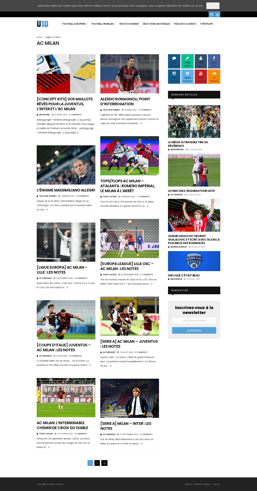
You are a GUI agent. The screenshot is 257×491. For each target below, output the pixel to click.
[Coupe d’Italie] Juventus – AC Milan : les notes (64, 347)
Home (39, 37)
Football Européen (74, 23)
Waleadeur (175, 279)
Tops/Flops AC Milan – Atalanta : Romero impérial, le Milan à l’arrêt (127, 185)
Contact (215, 484)
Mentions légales (202, 484)
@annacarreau (177, 247)
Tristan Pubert (111, 110)
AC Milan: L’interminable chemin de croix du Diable (62, 425)
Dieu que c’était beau (184, 275)
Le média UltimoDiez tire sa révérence (188, 144)
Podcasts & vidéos (185, 23)
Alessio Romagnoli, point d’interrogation (125, 101)
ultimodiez (45, 278)
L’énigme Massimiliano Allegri (66, 190)
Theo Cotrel (110, 196)
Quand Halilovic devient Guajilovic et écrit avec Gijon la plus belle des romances (194, 239)
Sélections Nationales (156, 23)
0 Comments (75, 114)
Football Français (103, 23)
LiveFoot (188, 484)
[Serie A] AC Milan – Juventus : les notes (129, 344)
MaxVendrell (176, 149)
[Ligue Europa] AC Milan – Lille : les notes (62, 270)
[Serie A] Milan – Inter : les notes (125, 426)
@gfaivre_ (44, 114)
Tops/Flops (206, 23)
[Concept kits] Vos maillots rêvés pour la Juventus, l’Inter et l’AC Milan (65, 104)
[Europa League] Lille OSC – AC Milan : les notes (127, 266)
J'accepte (213, 5)
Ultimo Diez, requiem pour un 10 (191, 191)
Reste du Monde (129, 23)
